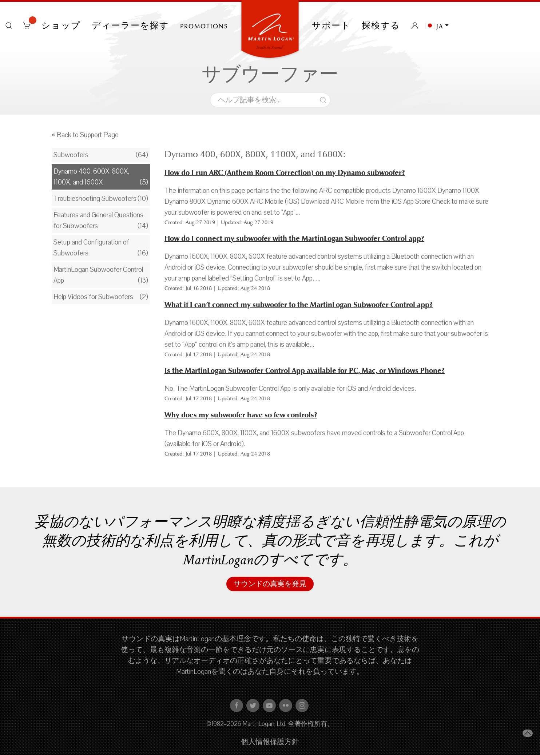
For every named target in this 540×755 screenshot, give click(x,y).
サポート (331, 25)
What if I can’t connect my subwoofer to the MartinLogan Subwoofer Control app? (298, 304)
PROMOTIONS (204, 25)
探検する (381, 25)
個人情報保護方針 (270, 742)
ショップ (61, 25)
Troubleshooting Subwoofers (94, 198)
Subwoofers (70, 155)
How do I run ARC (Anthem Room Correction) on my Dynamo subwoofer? (284, 172)
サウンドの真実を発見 (270, 584)
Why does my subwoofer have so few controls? (240, 415)
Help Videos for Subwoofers (93, 297)
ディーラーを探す (130, 25)
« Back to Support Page (85, 135)
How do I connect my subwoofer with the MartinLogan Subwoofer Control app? (294, 238)
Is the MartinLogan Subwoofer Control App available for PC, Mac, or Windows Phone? (304, 370)
